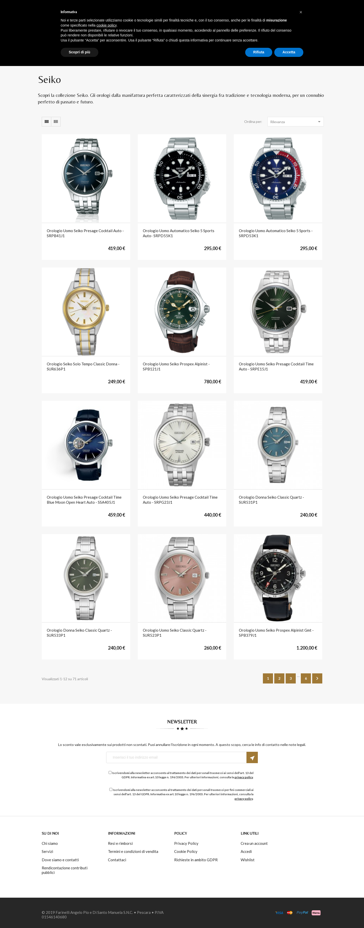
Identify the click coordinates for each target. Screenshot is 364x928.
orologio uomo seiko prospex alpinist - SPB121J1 (176, 366)
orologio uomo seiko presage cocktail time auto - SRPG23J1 (180, 499)
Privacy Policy (186, 843)
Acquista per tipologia (192, 31)
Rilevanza (296, 122)
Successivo (317, 678)
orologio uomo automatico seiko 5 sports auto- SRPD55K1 (178, 233)
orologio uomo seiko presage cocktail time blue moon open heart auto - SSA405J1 (84, 499)
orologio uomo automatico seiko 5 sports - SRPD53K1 (276, 233)
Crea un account (254, 843)
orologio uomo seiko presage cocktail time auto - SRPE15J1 (276, 366)
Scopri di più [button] (79, 914)
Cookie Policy (185, 851)
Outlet (231, 31)
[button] (301, 874)
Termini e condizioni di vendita (133, 851)
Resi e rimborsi (120, 843)
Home (103, 31)
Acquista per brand (137, 31)
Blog (271, 31)
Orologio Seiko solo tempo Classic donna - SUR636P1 (83, 366)
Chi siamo (50, 843)
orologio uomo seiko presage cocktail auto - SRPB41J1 (85, 233)
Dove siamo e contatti (60, 859)
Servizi (47, 851)
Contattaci (117, 859)
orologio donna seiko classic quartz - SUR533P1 (79, 632)
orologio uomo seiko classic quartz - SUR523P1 (175, 632)
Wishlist (248, 859)
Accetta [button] (288, 914)
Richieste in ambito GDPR (196, 859)
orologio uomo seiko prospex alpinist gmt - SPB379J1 (276, 632)
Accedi (291, 15)
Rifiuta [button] (258, 914)
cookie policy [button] (107, 887)
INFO (252, 31)
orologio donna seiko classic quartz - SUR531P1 (271, 499)
